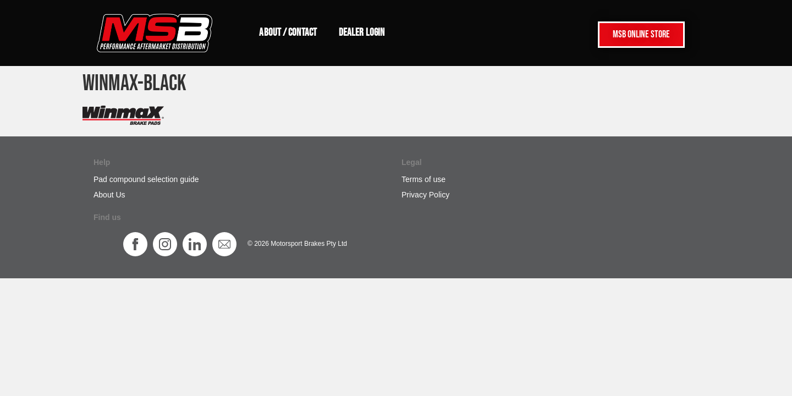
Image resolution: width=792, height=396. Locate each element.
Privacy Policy (425, 194)
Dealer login (361, 32)
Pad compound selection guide (146, 179)
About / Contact (288, 32)
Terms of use (424, 179)
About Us (109, 194)
